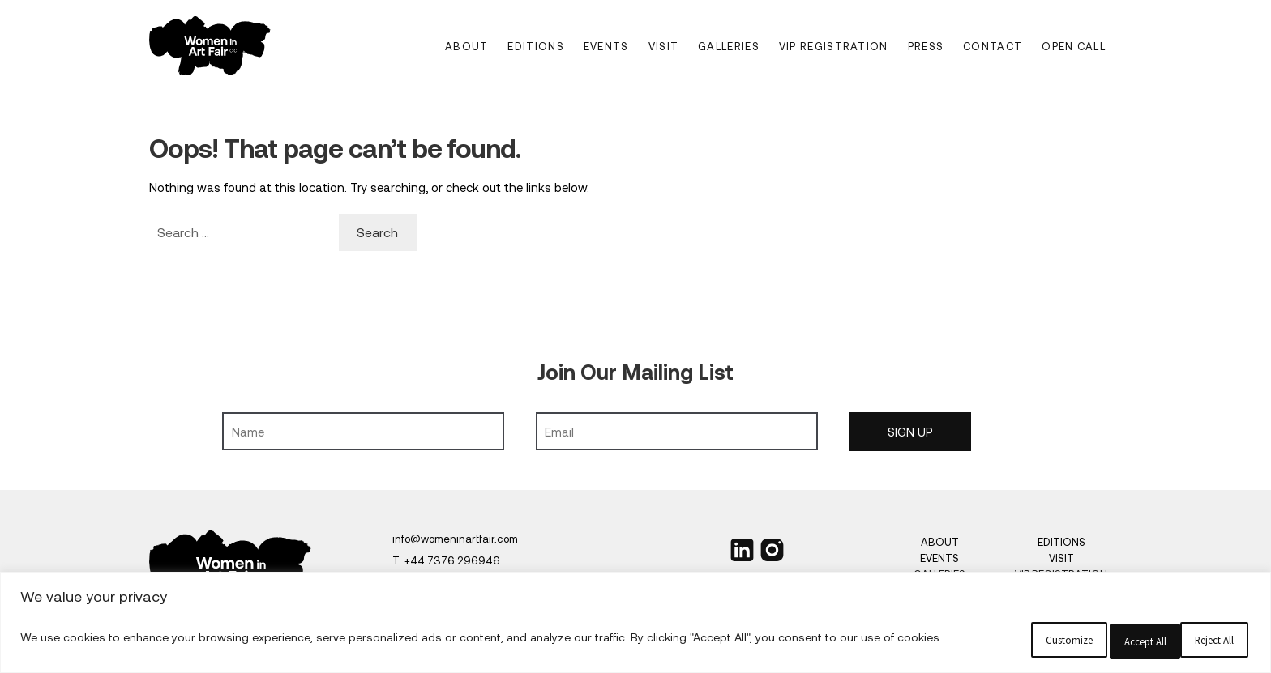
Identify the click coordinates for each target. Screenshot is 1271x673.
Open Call (1074, 46)
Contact (992, 46)
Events (606, 46)
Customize (812, 640)
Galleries (729, 46)
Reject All (989, 640)
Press (926, 46)
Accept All (1165, 640)
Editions (535, 46)
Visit (663, 46)
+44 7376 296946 (452, 560)
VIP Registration (833, 46)
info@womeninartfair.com (455, 538)
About (467, 46)
